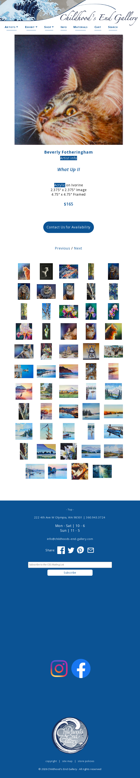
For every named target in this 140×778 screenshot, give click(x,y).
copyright (51, 761)
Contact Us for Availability (68, 227)
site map (67, 761)
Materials (80, 27)
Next (78, 248)
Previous (62, 248)
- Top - (70, 509)
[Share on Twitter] (71, 550)
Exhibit (31, 27)
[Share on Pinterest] (81, 550)
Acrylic (59, 185)
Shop (49, 27)
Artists (11, 27)
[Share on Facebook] (61, 550)
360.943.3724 (95, 517)
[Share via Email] (90, 550)
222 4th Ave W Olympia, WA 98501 (58, 517)
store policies (86, 761)
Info (64, 27)
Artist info (68, 158)
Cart (97, 27)
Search (113, 27)
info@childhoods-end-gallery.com (70, 539)
